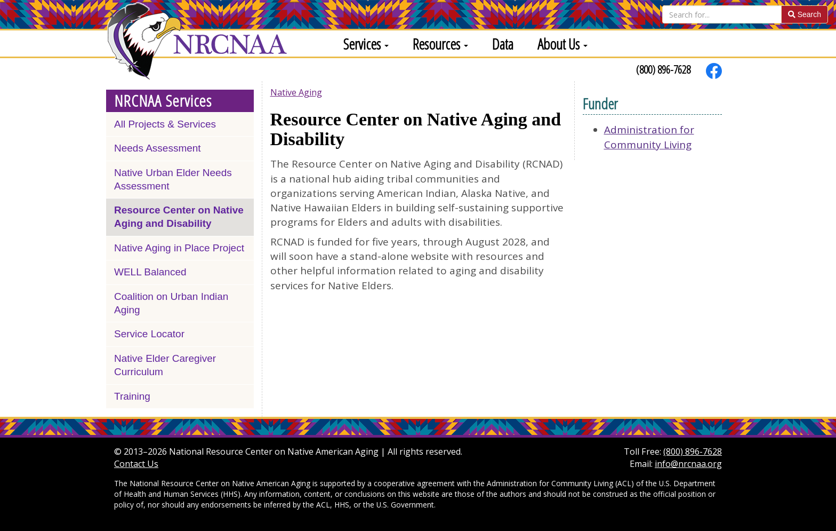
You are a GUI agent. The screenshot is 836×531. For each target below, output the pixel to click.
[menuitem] (362, 43)
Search (804, 14)
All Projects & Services (165, 124)
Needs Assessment (157, 148)
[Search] (722, 14)
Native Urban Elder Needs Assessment (173, 179)
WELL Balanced (150, 272)
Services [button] (366, 44)
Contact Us (136, 464)
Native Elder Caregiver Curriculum (165, 365)
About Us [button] (562, 44)
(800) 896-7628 (663, 69)
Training (132, 396)
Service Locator (149, 333)
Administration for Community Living (649, 137)
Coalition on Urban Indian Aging (171, 303)
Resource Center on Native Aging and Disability (179, 216)
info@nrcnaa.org (688, 464)
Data (502, 44)
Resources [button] (440, 44)
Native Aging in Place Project (179, 247)
